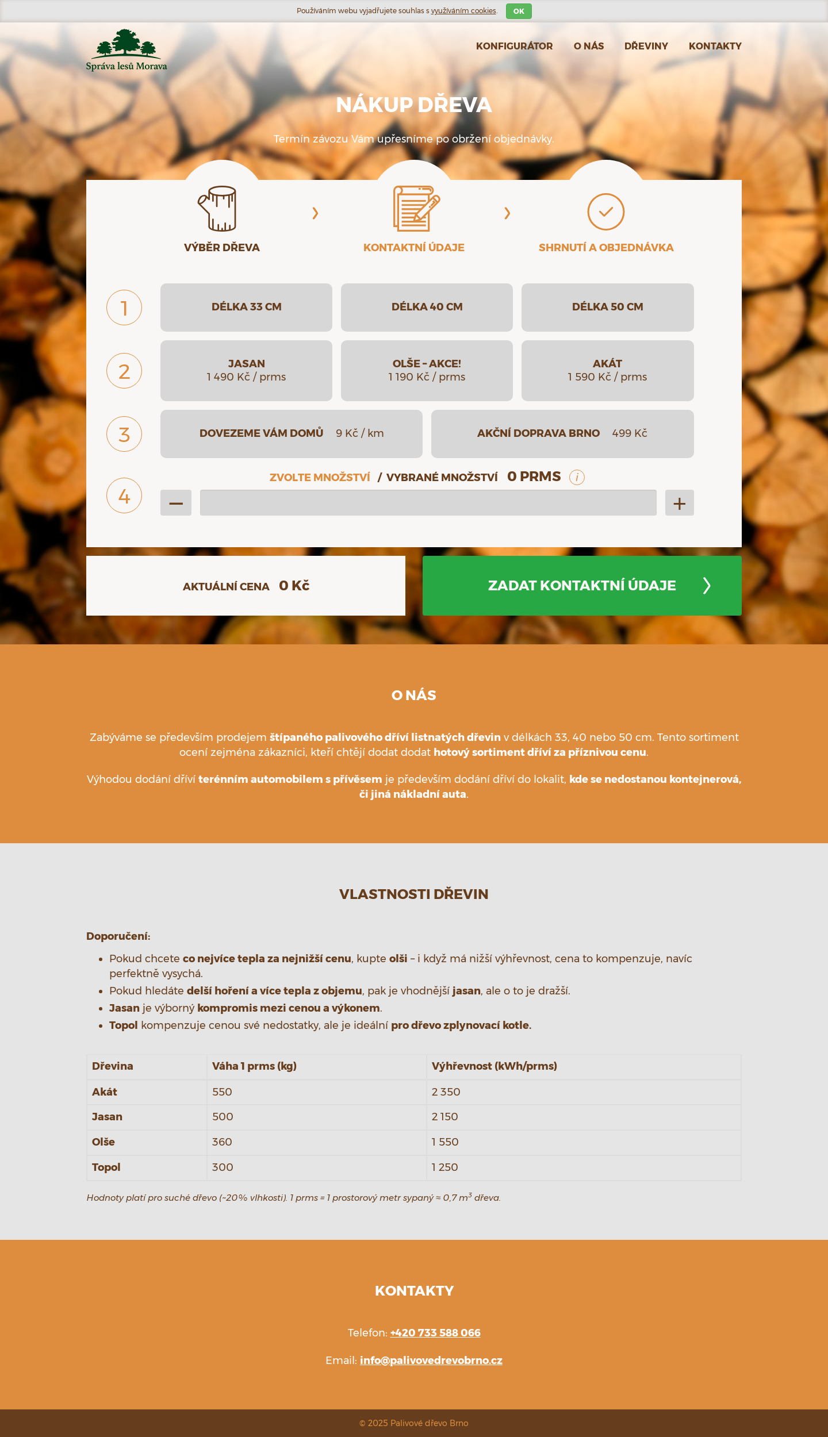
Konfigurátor (514, 46)
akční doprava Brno (562, 433)
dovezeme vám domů (292, 433)
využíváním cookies (463, 10)
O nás (589, 46)
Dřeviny (646, 46)
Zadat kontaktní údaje (582, 585)
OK (518, 11)
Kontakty (715, 46)
